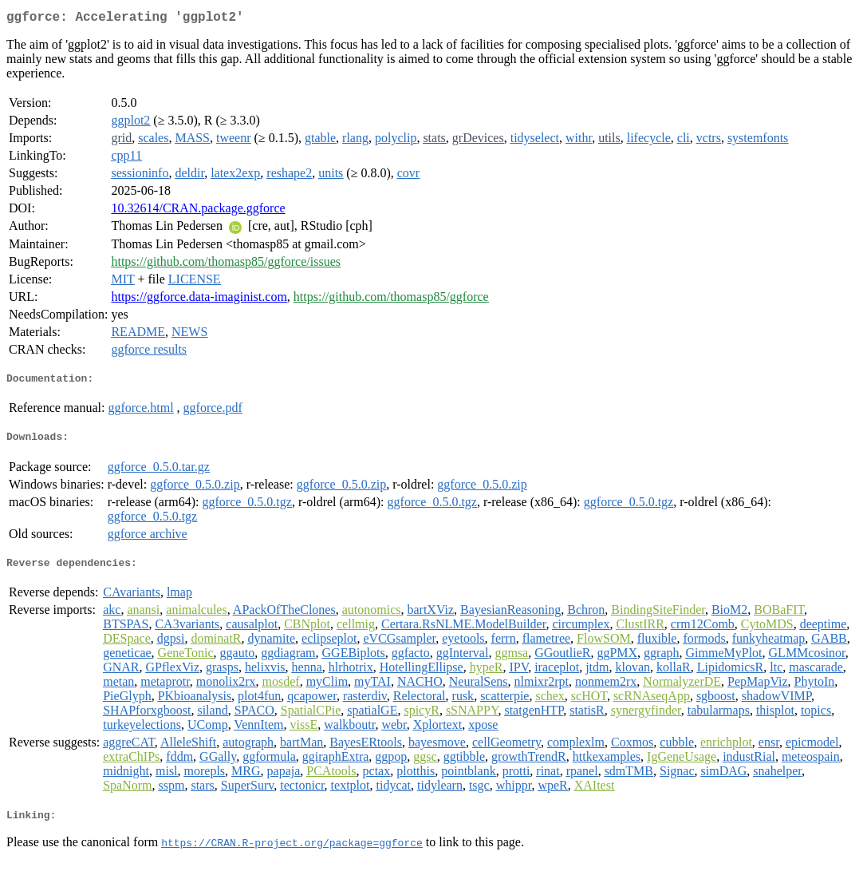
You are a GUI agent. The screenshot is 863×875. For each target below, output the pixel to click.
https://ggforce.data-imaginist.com (198, 300)
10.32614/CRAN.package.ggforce (198, 211)
